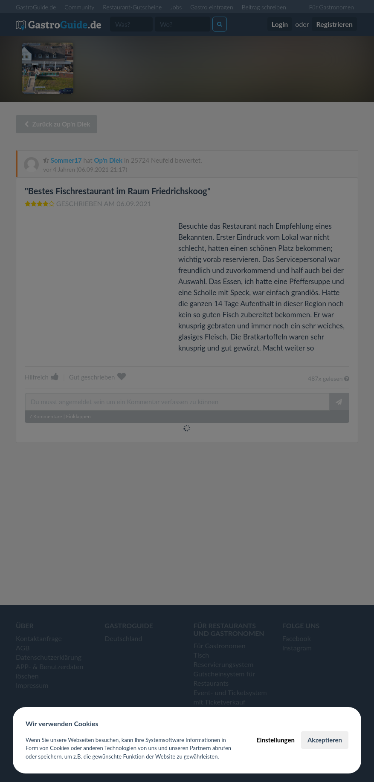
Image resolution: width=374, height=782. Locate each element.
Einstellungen (275, 740)
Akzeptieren (324, 740)
